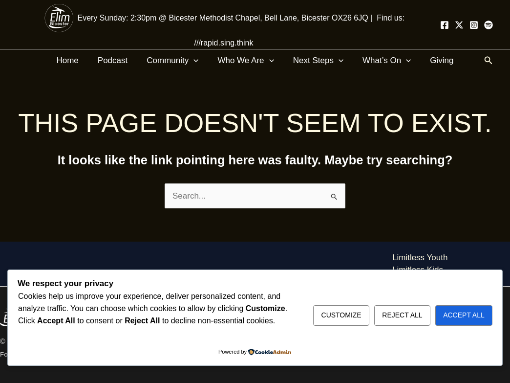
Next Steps (316, 60)
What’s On (382, 60)
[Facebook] (444, 25)
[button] (488, 60)
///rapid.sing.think (224, 43)
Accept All (464, 315)
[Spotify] (488, 25)
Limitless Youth (419, 257)
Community (175, 60)
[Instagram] (473, 25)
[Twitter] (459, 25)
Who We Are (245, 60)
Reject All (402, 315)
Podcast (117, 60)
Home (74, 60)
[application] (196, 60)
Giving (434, 60)
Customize (341, 315)
